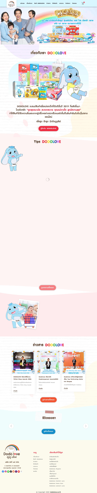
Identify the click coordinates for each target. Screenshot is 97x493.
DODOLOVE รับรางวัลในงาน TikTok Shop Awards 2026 (23, 379)
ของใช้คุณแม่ (53, 466)
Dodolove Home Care (56, 485)
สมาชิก (35, 473)
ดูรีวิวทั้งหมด (48, 433)
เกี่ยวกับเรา (29, 3)
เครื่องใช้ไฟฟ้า (53, 468)
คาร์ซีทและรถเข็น (54, 481)
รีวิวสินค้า (54, 3)
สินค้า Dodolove (39, 3)
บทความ (61, 3)
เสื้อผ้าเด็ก (52, 473)
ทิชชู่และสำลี (53, 461)
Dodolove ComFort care (57, 483)
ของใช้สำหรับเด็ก (54, 464)
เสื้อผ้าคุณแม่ (53, 476)
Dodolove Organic (55, 471)
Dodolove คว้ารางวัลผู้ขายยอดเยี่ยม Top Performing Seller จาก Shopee (73, 380)
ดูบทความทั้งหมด (47, 289)
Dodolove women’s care (57, 488)
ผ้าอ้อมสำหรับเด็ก (54, 459)
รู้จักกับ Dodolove (48, 128)
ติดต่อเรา (68, 3)
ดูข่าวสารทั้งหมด (48, 401)
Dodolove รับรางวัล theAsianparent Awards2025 (45, 380)
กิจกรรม (74, 3)
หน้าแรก (22, 3)
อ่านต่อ (16, 393)
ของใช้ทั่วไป (52, 478)
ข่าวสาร (48, 3)
